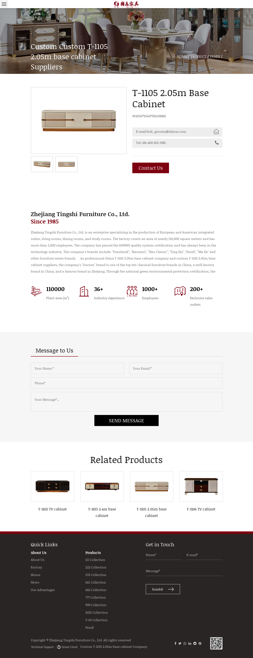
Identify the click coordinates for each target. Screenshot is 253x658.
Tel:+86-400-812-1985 (177, 142)
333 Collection (95, 575)
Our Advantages (43, 590)
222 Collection (95, 567)
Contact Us (151, 167)
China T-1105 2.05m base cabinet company (137, 258)
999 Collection (95, 605)
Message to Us (54, 350)
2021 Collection (96, 612)
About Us (37, 559)
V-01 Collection (96, 620)
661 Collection (95, 582)
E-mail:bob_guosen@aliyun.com (177, 131)
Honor (35, 575)
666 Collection (95, 590)
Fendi (215, 56)
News (35, 582)
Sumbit (163, 590)
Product (198, 56)
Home (182, 56)
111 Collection (95, 559)
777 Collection (95, 597)
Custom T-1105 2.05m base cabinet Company (113, 646)
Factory (36, 567)
